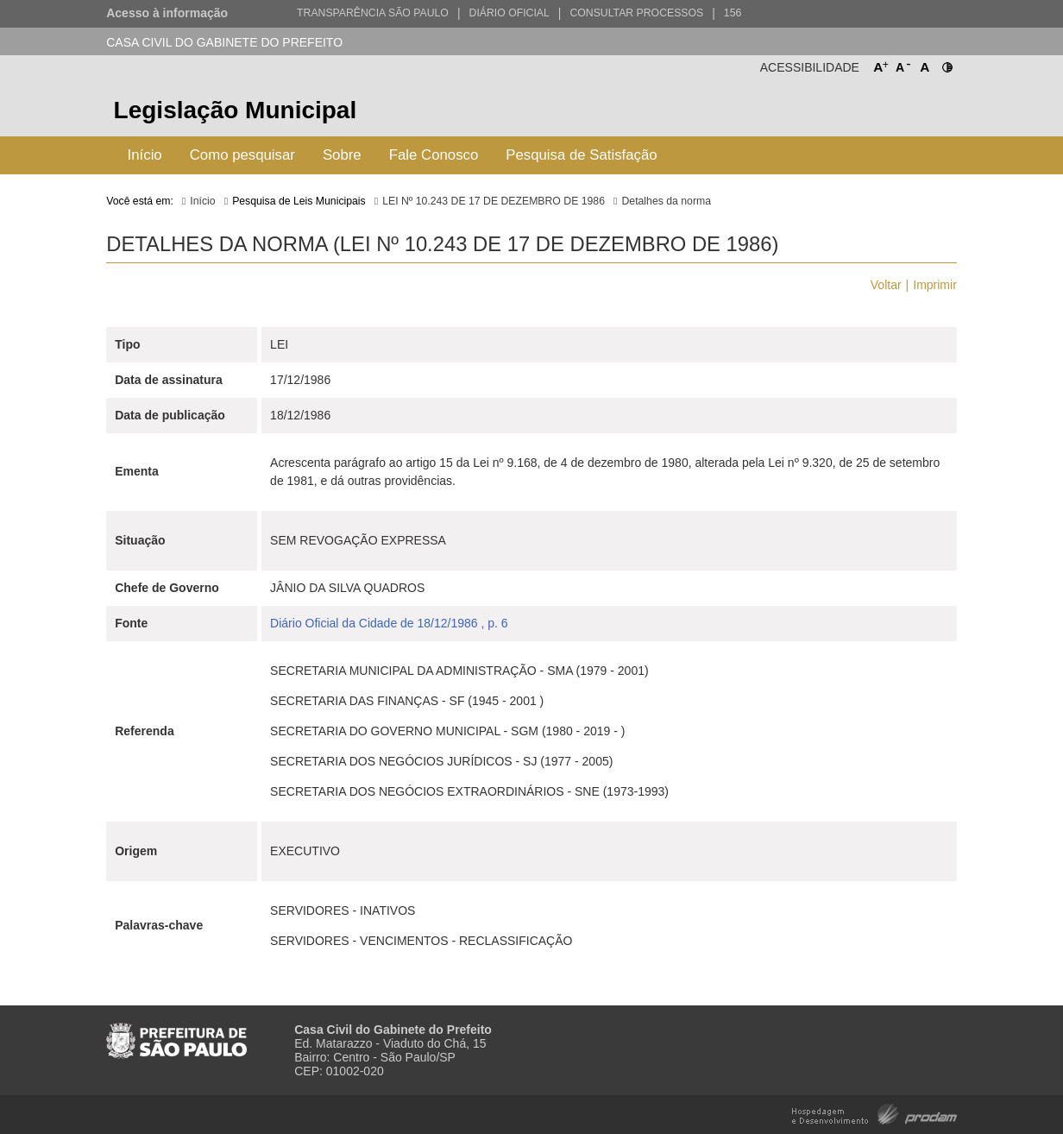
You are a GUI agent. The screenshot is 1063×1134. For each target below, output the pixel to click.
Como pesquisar (242, 155)
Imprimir (935, 285)
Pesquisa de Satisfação (581, 155)
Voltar (886, 285)
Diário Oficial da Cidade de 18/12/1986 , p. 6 (389, 623)
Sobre (342, 155)
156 (732, 13)
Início (145, 155)
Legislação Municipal (235, 110)
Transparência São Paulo (373, 13)
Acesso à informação (167, 12)
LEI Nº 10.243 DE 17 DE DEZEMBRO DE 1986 (493, 201)
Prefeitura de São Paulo (891, 112)
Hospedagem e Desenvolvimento (874, 1113)
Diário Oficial (509, 13)
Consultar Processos (636, 13)
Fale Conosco (434, 155)
